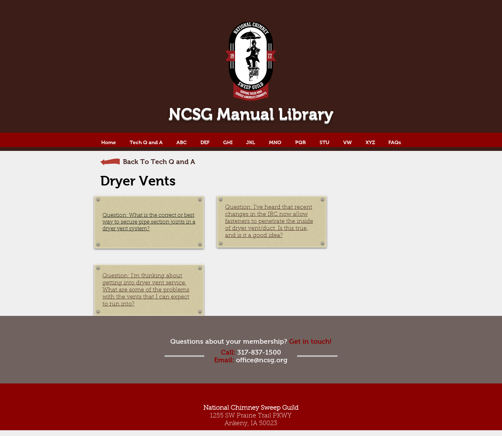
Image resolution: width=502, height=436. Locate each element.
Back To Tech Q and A (159, 161)
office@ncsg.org (261, 360)
